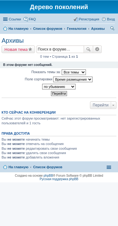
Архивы (13, 40)
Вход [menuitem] (111, 19)
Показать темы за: (58, 72)
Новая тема (16, 49)
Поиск (88, 49)
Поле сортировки (59, 79)
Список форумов (47, 167)
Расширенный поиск (97, 49)
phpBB (48, 175)
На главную (18, 167)
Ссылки (15, 19)
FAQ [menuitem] (32, 19)
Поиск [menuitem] (113, 29)
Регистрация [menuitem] (89, 19)
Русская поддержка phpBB (59, 179)
